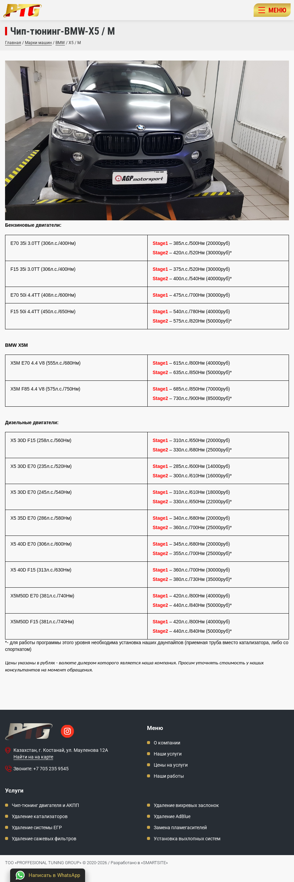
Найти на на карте (33, 757)
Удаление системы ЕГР (37, 827)
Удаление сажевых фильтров (44, 838)
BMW (60, 42)
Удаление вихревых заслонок (186, 805)
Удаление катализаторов (40, 816)
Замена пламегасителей (180, 827)
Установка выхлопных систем (187, 838)
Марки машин (38, 42)
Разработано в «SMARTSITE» (139, 862)
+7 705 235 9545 (51, 768)
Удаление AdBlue (172, 816)
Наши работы (169, 776)
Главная (13, 42)
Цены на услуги (171, 765)
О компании (167, 742)
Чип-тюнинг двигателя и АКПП (45, 805)
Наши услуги (168, 754)
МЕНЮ (272, 10)
